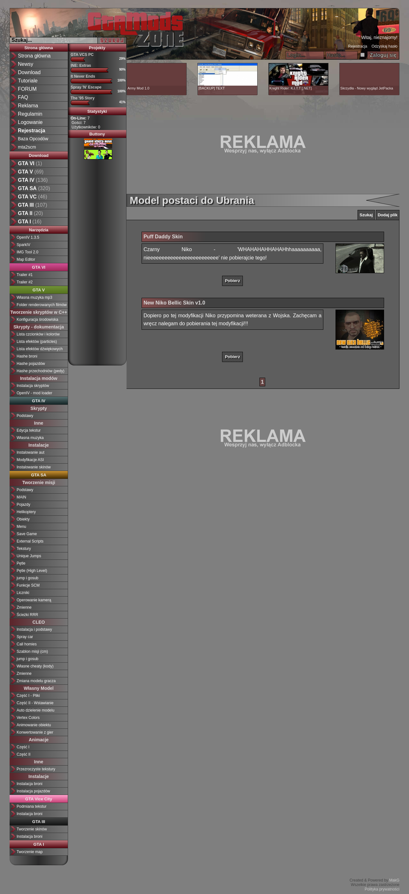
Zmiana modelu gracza (36, 681)
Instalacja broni (29, 784)
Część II (23, 754)
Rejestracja (357, 46)
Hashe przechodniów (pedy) (40, 371)
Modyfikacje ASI (30, 460)
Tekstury (24, 548)
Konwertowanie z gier (35, 732)
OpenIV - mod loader (34, 393)
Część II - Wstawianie (35, 703)
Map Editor (26, 259)
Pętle (21, 563)
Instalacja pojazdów (33, 791)
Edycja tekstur (29, 430)
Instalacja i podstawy (34, 629)
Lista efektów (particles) (37, 341)
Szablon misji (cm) (32, 651)
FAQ (23, 97)
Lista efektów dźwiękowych (40, 349)
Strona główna (34, 55)
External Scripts (30, 541)
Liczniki (23, 592)
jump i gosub (27, 578)
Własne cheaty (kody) (35, 666)
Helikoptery (26, 512)
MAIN (21, 497)
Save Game (27, 534)
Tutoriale (28, 80)
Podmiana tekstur (31, 806)
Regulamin (30, 114)
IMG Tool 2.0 (27, 252)
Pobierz (232, 280)
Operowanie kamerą (34, 600)
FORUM (27, 89)
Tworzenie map (29, 852)
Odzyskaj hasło (384, 46)
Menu (21, 526)
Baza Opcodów (33, 138)
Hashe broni (27, 356)
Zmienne (24, 607)
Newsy (25, 64)
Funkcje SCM (28, 585)
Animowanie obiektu (34, 725)
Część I (23, 747)
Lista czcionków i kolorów (38, 334)
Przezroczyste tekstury (36, 769)
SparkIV (23, 245)
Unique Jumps (29, 556)
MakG (394, 880)
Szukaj (366, 214)
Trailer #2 (25, 282)
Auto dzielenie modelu (35, 710)
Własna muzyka (30, 437)
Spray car (25, 637)
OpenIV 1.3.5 (28, 237)
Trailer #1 (25, 275)
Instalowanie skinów (34, 467)
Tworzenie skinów (32, 829)
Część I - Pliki (28, 695)
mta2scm (27, 147)
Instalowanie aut (30, 452)
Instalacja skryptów (33, 385)
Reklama (28, 105)
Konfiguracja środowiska (37, 319)
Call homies (27, 644)
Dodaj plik (387, 214)
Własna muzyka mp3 (34, 297)
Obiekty (23, 519)
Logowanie (30, 122)
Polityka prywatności (382, 889)
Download (29, 72)
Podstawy (25, 415)
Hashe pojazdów (31, 363)
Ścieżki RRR (27, 615)
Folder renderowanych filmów (42, 305)
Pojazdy (23, 504)
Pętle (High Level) (32, 570)
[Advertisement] (97, 260)
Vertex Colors (28, 717)
